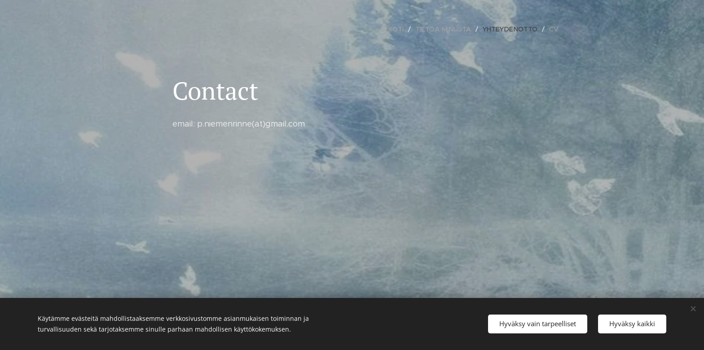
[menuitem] (402, 29)
